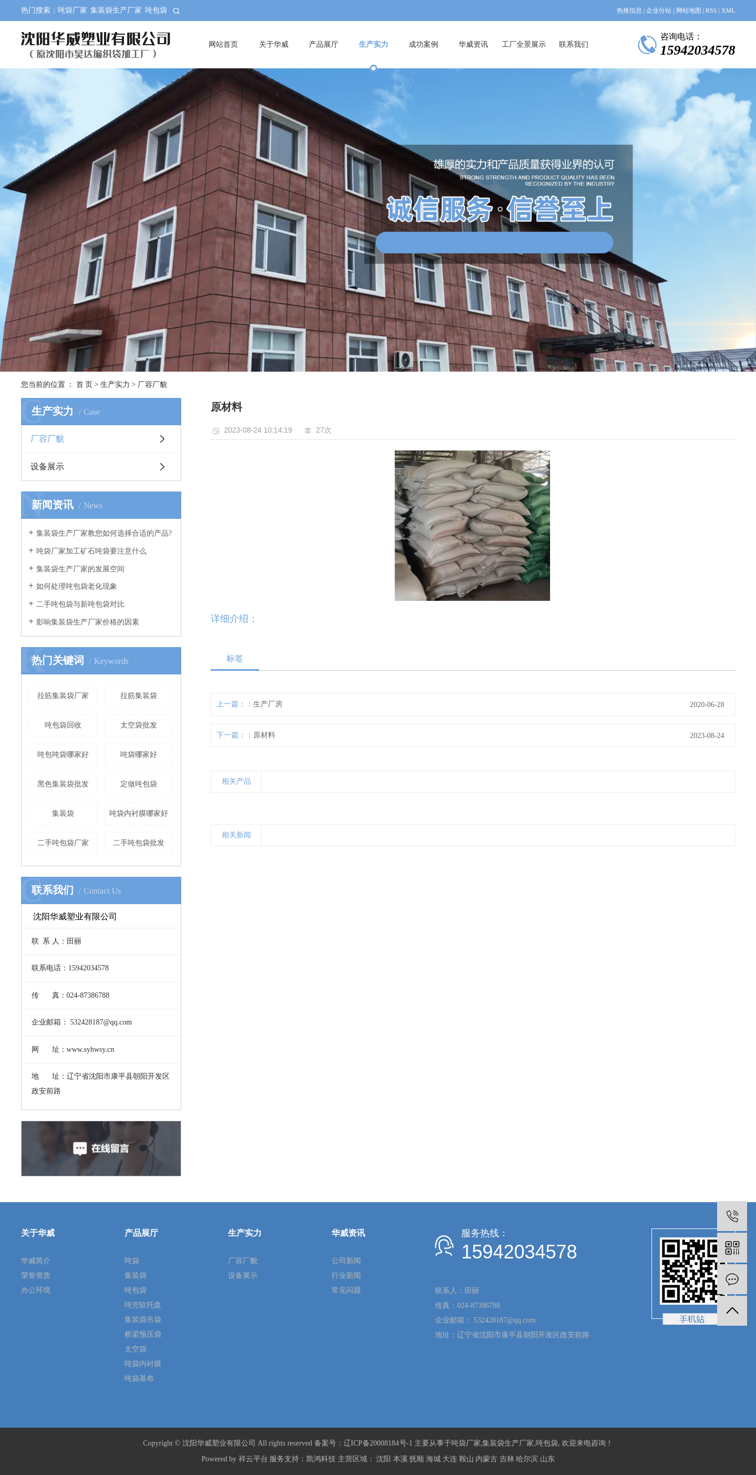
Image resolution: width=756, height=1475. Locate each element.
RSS (711, 10)
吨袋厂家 (72, 10)
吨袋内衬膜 (143, 1364)
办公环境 (35, 1290)
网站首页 (223, 44)
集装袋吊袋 (143, 1320)
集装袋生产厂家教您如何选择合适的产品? (104, 533)
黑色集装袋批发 (63, 784)
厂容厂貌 (152, 384)
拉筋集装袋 (138, 696)
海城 (433, 1459)
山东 (547, 1459)
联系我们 (573, 44)
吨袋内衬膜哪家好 (138, 813)
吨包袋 (156, 10)
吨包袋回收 (63, 725)
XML (728, 10)
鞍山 (466, 1459)
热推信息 (629, 10)
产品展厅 (323, 44)
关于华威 (273, 44)
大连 (449, 1459)
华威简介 (35, 1261)
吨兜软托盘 (143, 1305)
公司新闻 (346, 1261)
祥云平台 (253, 1459)
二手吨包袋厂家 (63, 843)
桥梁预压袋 (143, 1334)
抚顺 (416, 1459)
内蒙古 (486, 1459)
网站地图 (688, 10)
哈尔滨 (527, 1459)
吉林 (507, 1459)
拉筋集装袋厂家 (63, 696)
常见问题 (346, 1290)
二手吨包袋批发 (138, 843)
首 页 (84, 384)
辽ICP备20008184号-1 (378, 1443)
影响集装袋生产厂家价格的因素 (87, 622)
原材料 (264, 735)
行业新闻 (346, 1275)
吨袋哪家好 (138, 755)
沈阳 (383, 1459)
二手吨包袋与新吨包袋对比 (80, 604)
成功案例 (423, 44)
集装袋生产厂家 (116, 10)
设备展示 (47, 466)
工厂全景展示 (524, 44)
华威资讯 (473, 44)
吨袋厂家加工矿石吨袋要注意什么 (91, 551)
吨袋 (132, 1261)
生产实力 (373, 44)
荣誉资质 (35, 1275)
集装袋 (63, 813)
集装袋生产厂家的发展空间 (80, 569)
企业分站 (658, 10)
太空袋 (136, 1349)
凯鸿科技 (321, 1459)
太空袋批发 (138, 725)
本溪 (400, 1459)
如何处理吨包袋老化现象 (76, 586)
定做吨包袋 (138, 784)
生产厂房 (268, 704)
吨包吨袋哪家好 (63, 755)
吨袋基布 (139, 1378)
